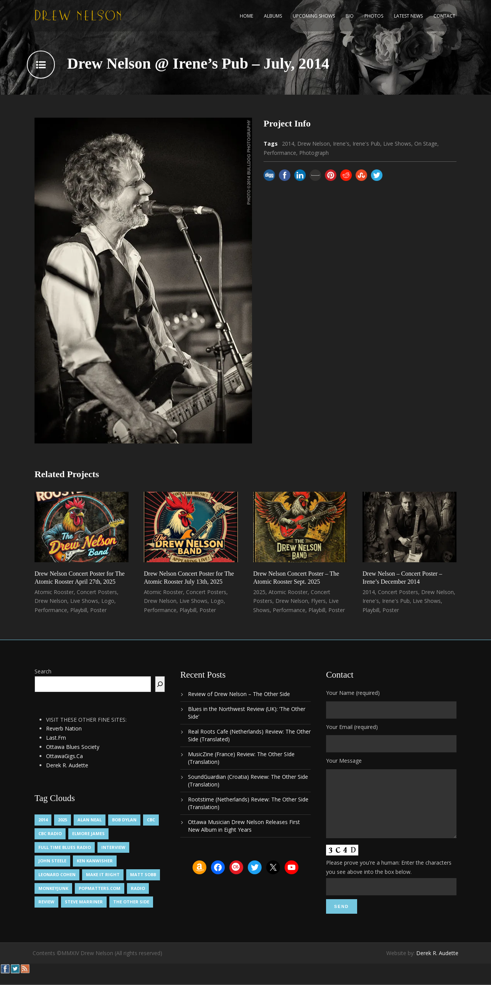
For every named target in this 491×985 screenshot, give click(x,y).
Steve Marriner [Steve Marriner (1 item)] (84, 902)
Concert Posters (97, 592)
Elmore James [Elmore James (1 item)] (88, 833)
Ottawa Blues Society (72, 746)
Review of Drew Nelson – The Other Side (239, 694)
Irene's (341, 143)
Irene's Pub (366, 143)
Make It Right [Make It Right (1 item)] (103, 874)
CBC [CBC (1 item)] (151, 819)
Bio (350, 16)
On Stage (425, 143)
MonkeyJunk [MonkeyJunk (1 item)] (53, 888)
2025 (259, 592)
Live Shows (397, 143)
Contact (444, 16)
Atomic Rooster (54, 592)
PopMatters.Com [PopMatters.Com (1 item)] (99, 888)
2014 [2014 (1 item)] (43, 819)
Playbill (78, 610)
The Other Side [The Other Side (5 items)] (131, 902)
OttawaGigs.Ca (64, 756)
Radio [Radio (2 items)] (138, 888)
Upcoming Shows (314, 16)
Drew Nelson (313, 143)
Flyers (318, 600)
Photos (373, 16)
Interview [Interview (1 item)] (113, 847)
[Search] (160, 684)
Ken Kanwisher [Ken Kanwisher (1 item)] (95, 861)
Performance (280, 152)
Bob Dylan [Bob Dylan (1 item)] (124, 819)
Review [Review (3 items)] (46, 902)
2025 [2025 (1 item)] (62, 819)
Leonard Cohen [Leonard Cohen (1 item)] (57, 874)
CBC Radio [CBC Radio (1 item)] (50, 833)
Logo (107, 600)
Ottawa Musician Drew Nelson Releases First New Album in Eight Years (244, 825)
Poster (98, 610)
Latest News (408, 16)
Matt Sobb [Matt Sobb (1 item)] (143, 874)
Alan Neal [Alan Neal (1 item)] (89, 819)
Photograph (314, 152)
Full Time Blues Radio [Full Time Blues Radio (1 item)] (64, 847)
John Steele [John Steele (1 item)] (52, 861)
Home (246, 16)
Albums (273, 16)
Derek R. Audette (67, 765)
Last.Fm (56, 737)
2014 (288, 143)
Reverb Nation (64, 728)
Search (43, 671)
